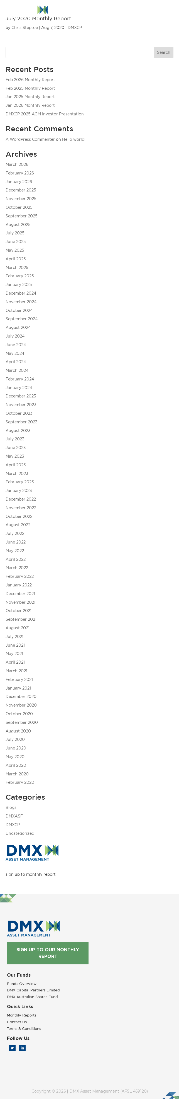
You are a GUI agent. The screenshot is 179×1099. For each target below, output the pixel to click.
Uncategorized (20, 833)
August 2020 (18, 731)
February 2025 (20, 276)
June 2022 (16, 542)
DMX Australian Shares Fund (32, 997)
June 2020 (16, 748)
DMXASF (14, 816)
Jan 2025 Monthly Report (30, 96)
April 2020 (16, 765)
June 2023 (16, 447)
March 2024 (17, 370)
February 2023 (20, 482)
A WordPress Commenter (30, 139)
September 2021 (21, 619)
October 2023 (19, 413)
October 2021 (18, 610)
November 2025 (21, 198)
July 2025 (15, 233)
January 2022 (19, 585)
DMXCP (75, 27)
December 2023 (21, 396)
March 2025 (17, 267)
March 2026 (17, 164)
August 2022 (18, 525)
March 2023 (17, 473)
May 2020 (15, 756)
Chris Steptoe (24, 27)
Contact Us (17, 1022)
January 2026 (19, 181)
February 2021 (19, 679)
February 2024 (20, 379)
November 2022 (21, 508)
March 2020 (17, 774)
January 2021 (18, 688)
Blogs (11, 807)
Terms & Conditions (24, 1028)
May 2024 (15, 353)
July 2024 (15, 336)
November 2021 (20, 602)
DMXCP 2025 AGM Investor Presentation (45, 114)
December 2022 (21, 499)
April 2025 (16, 259)
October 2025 (19, 207)
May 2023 (15, 456)
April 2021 (15, 662)
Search (163, 52)
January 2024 (19, 387)
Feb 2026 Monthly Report (30, 79)
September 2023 (22, 422)
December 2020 (21, 696)
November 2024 (21, 302)
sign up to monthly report (31, 874)
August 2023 (18, 430)
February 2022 (20, 576)
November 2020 (21, 705)
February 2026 (20, 173)
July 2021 (14, 636)
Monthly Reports (21, 1015)
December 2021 (20, 593)
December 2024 (21, 293)
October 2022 (19, 516)
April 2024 (16, 362)
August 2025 (18, 224)
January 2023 (19, 490)
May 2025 (15, 250)
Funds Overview (21, 984)
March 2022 (17, 568)
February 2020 (20, 782)
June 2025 (16, 241)
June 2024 (16, 345)
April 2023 (16, 465)
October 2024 (19, 310)
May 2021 (14, 653)
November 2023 (21, 404)
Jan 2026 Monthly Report (30, 105)
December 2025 (21, 190)
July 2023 (15, 439)
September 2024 (22, 319)
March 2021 (16, 671)
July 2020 (15, 739)
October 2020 (19, 714)
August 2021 (18, 628)
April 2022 (16, 559)
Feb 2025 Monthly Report (30, 88)
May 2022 (15, 551)
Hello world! (73, 139)
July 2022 (15, 533)
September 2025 (22, 216)
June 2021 (15, 645)
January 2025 (19, 284)
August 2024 (18, 327)
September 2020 (22, 722)
